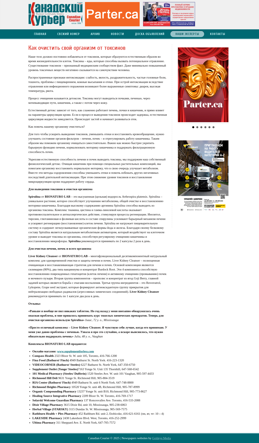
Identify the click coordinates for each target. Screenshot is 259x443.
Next (223, 85)
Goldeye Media (161, 438)
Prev (183, 85)
